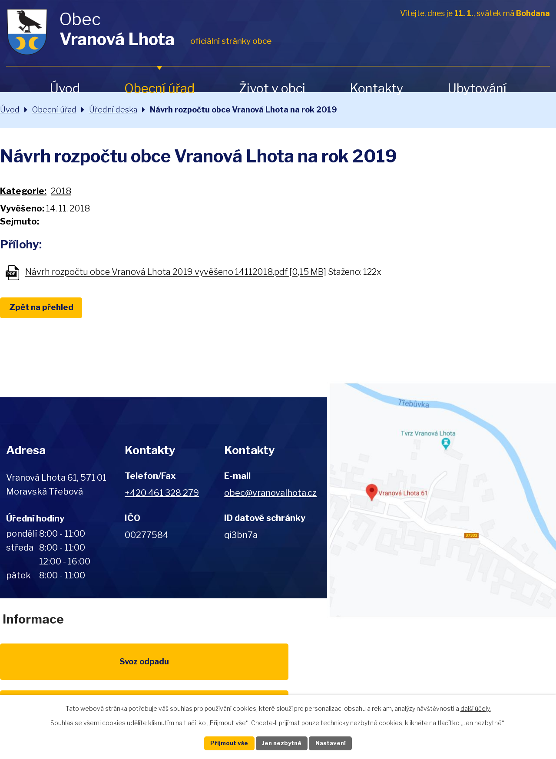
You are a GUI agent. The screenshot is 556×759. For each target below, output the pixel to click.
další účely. (475, 707)
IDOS (438, 668)
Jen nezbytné (281, 742)
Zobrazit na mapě (441, 500)
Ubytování (476, 88)
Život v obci (272, 88)
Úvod (65, 88)
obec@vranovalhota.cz (270, 493)
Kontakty (376, 88)
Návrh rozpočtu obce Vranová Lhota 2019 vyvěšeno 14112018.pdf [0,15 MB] (175, 272)
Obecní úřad (159, 88)
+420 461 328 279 (162, 493)
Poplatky (118, 668)
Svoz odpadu (38, 668)
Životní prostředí (277, 673)
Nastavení (338, 742)
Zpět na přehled (47, 308)
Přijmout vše (222, 742)
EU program (198, 668)
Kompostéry (358, 668)
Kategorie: (23, 191)
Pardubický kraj (517, 668)
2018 (61, 191)
